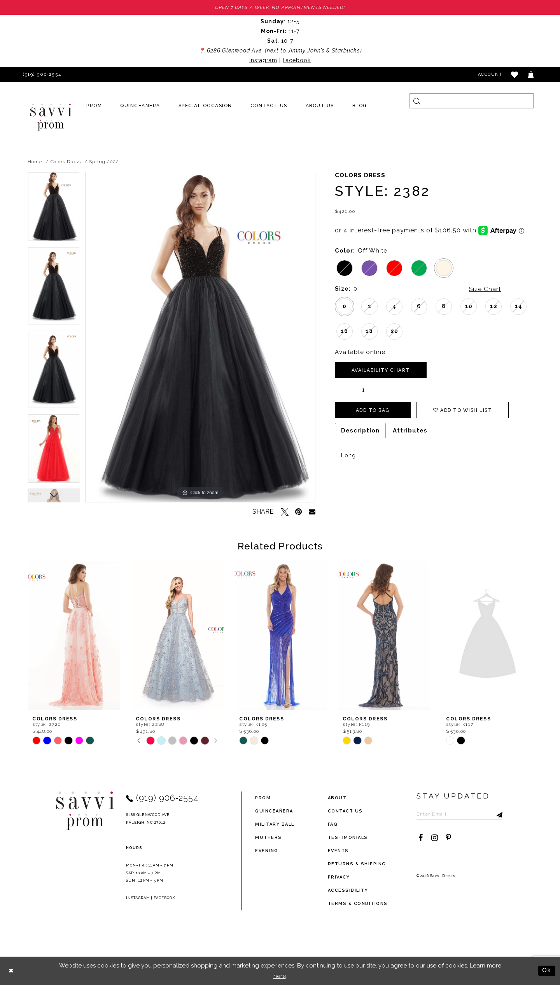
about (337, 797)
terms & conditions (358, 903)
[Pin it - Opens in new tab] (299, 512)
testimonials (348, 837)
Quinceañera (274, 811)
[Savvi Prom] (51, 117)
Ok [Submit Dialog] (546, 970)
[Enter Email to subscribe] (459, 814)
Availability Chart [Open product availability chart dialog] (381, 370)
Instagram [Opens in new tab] (263, 60)
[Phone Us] (41, 74)
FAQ (333, 824)
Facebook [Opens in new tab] (297, 60)
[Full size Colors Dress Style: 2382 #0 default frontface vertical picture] (200, 337)
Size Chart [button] (485, 289)
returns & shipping (357, 863)
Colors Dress (66, 161)
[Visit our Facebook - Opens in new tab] (420, 838)
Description (360, 430)
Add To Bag (373, 410)
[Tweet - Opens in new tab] (285, 512)
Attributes (410, 430)
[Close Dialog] (11, 971)
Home (35, 161)
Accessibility (348, 890)
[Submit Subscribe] (496, 814)
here (279, 975)
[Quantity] (353, 390)
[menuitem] (94, 105)
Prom (263, 797)
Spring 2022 (104, 161)
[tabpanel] (54, 209)
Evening (266, 850)
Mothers (268, 837)
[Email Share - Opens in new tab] (312, 511)
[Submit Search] (417, 100)
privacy (339, 877)
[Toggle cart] (531, 74)
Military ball (274, 824)
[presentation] (74, 635)
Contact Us (345, 811)
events (338, 850)
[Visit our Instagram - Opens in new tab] (434, 838)
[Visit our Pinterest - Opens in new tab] (448, 838)
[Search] (472, 100)
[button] (515, 74)
